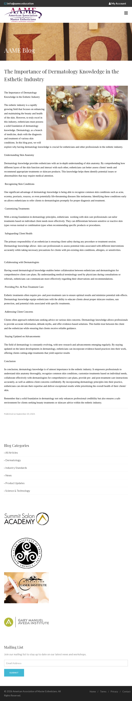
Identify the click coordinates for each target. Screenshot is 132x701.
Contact (126, 691)
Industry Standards (15, 467)
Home (93, 691)
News (8, 475)
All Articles (11, 452)
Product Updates (14, 483)
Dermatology (12, 460)
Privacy (114, 691)
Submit (14, 672)
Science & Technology (17, 490)
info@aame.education (20, 3)
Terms (103, 691)
